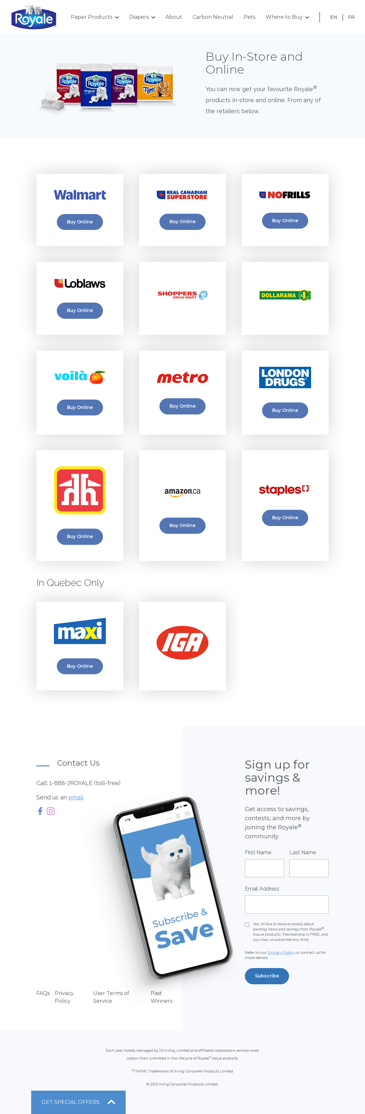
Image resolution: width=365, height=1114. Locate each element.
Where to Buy (287, 17)
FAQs (43, 993)
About (174, 17)
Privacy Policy (281, 952)
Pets (249, 17)
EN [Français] (333, 17)
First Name (258, 852)
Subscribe (267, 976)
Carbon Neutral (213, 17)
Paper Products (95, 17)
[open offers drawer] (78, 1102)
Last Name (302, 852)
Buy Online (80, 222)
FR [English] (351, 17)
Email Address (262, 889)
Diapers (142, 17)
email (76, 797)
